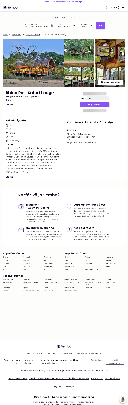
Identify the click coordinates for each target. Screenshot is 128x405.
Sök (100, 25)
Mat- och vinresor (70, 291)
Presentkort (97, 378)
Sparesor (26, 288)
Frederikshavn (70, 266)
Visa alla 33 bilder (110, 82)
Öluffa (108, 288)
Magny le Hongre (91, 269)
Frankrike (47, 257)
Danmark (26, 257)
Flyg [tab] (73, 18)
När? (60, 24)
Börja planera (94, 104)
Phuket (108, 266)
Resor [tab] (55, 18)
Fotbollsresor (49, 279)
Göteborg (68, 263)
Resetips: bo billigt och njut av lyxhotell (94, 284)
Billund (67, 257)
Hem (5, 35)
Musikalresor (69, 288)
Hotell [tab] (64, 18)
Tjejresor (6, 291)
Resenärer (84, 24)
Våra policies (102, 371)
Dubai (87, 266)
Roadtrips (6, 288)
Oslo (107, 269)
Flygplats (83, 98)
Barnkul (46, 288)
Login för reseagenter (115, 361)
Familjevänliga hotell (71, 282)
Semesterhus (7, 282)
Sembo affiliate (112, 378)
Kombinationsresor (71, 279)
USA (4, 266)
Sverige (26, 260)
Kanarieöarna (49, 266)
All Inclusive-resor (50, 282)
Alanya (87, 257)
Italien (46, 260)
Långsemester (49, 291)
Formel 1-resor (90, 279)
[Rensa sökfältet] (51, 25)
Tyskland (6, 263)
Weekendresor (111, 282)
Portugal (47, 269)
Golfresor (88, 288)
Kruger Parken (33, 35)
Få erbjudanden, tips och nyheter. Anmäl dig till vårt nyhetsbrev (59, 378)
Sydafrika (16, 35)
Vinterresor (27, 279)
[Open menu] (123, 7)
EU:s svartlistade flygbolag (32, 371)
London (108, 260)
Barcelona (109, 257)
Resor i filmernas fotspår (32, 291)
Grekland (26, 263)
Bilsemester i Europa (30, 282)
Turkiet (5, 260)
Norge (5, 269)
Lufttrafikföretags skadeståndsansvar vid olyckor (70, 371)
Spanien (6, 257)
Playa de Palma (111, 263)
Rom (86, 260)
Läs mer (9, 144)
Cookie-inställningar (64, 387)
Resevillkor (9, 360)
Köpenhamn (89, 263)
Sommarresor (8, 279)
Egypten (26, 269)
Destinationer (97, 360)
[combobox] (37, 26)
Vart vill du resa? (31, 24)
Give (66, 269)
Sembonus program (17, 378)
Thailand (26, 266)
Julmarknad (110, 279)
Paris (66, 260)
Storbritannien (49, 263)
